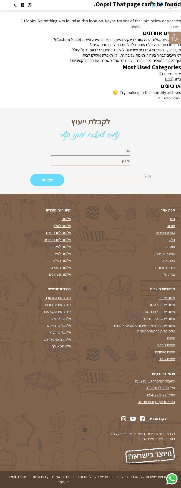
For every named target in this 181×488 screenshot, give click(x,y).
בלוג (177, 79)
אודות (171, 225)
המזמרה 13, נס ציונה (149, 381)
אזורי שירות (172, 73)
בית (172, 218)
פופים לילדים (165, 344)
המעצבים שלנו (164, 253)
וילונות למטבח (60, 246)
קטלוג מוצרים (165, 232)
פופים (171, 338)
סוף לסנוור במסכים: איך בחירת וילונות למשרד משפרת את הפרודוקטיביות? (125, 60)
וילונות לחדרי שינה (58, 232)
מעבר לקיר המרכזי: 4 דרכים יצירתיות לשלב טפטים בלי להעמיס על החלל (126, 50)
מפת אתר (168, 260)
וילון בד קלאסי (60, 318)
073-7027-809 (157, 387)
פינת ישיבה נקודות (58, 304)
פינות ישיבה (166, 297)
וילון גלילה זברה (60, 332)
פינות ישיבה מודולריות (159, 318)
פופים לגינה (167, 358)
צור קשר (169, 274)
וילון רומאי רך (61, 346)
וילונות (66, 218)
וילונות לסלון (62, 225)
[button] (175, 38)
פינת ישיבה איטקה (58, 297)
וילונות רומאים (60, 267)
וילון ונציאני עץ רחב (57, 339)
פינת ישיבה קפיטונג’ (56, 311)
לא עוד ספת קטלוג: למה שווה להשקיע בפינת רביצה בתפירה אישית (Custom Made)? (117, 39)
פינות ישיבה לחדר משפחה (156, 311)
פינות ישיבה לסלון (162, 304)
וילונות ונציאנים (60, 274)
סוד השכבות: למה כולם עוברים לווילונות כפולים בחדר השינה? (135, 44)
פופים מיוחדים (165, 352)
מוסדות (169, 246)
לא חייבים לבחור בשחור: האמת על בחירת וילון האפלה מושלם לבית (132, 55)
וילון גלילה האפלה (58, 325)
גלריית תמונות (165, 267)
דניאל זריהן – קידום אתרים (156, 401)
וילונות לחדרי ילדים (57, 239)
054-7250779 (157, 394)
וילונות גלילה (62, 260)
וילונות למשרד (60, 253)
